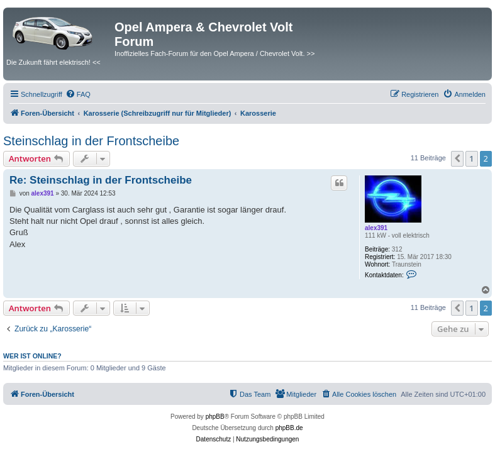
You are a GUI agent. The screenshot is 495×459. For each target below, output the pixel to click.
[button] (457, 158)
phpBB (215, 416)
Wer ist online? (32, 356)
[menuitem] (78, 94)
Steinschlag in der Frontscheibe (91, 141)
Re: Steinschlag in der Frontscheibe (100, 180)
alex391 (376, 227)
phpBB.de (289, 427)
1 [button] (471, 158)
